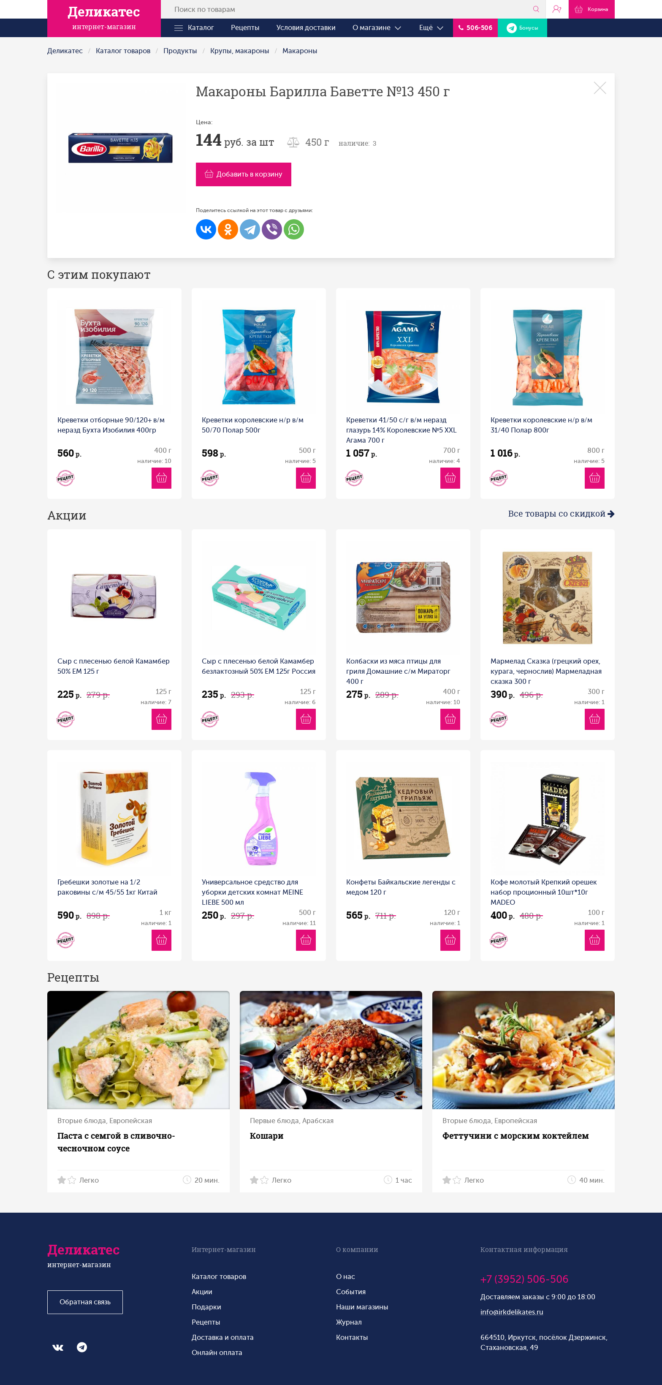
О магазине (377, 28)
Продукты (180, 51)
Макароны (299, 51)
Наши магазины (362, 1307)
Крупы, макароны (239, 51)
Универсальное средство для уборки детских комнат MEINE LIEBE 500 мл (252, 892)
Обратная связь (85, 1302)
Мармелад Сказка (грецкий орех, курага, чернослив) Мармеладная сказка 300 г (546, 671)
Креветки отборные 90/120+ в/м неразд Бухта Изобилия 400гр (111, 425)
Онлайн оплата (217, 1353)
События (351, 1292)
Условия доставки (306, 28)
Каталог (194, 28)
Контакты (352, 1337)
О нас (345, 1277)
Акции (202, 1292)
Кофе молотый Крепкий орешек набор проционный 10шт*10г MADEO (544, 892)
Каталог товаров (123, 51)
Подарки (206, 1307)
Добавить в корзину (243, 174)
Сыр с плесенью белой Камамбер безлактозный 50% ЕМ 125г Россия (258, 666)
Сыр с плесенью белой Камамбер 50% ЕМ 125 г (113, 666)
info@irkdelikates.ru (511, 1312)
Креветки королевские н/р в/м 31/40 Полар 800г (541, 425)
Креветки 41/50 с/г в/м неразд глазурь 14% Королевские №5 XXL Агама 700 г (401, 430)
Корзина (591, 9)
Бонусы (522, 28)
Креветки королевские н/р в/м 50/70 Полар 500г (253, 425)
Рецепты (245, 28)
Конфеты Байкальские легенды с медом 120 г (401, 887)
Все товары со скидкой (561, 513)
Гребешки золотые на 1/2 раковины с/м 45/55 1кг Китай (107, 887)
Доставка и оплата (223, 1337)
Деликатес (65, 51)
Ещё (432, 28)
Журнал (349, 1322)
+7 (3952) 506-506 (524, 1279)
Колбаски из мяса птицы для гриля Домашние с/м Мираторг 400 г (398, 671)
